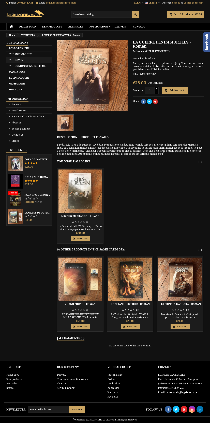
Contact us (17, 134)
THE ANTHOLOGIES (20, 54)
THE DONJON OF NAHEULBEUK (27, 66)
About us (16, 122)
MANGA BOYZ (17, 71)
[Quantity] (150, 90)
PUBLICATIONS (98, 26)
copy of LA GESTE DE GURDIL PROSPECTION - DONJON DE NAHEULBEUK (37, 159)
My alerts (113, 396)
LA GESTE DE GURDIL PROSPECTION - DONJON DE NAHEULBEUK (37, 212)
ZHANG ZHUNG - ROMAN (80, 304)
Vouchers (113, 392)
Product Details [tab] (95, 137)
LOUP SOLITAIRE (19, 77)
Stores (15, 140)
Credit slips (114, 383)
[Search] (105, 14)
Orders (111, 379)
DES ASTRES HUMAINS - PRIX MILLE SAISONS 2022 (37, 177)
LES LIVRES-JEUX (19, 48)
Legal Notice (18, 110)
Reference (139, 51)
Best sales (75, 26)
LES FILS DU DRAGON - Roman (130, 216)
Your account (119, 367)
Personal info (115, 374)
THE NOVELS (16, 60)
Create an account (193, 3)
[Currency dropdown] (139, 3)
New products (52, 26)
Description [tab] (67, 137)
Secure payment (20, 128)
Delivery (120, 26)
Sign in (176, 3)
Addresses (113, 388)
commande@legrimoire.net (61, 3)
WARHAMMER (17, 83)
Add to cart (174, 90)
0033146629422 (25, 3)
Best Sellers (16, 150)
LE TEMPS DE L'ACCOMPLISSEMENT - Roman (80, 217)
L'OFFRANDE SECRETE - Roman (130, 304)
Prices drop (27, 26)
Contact (139, 26)
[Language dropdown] (152, 3)
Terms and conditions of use (27, 116)
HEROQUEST (16, 89)
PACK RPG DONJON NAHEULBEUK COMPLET (37, 194)
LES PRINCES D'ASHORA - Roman (180, 304)
